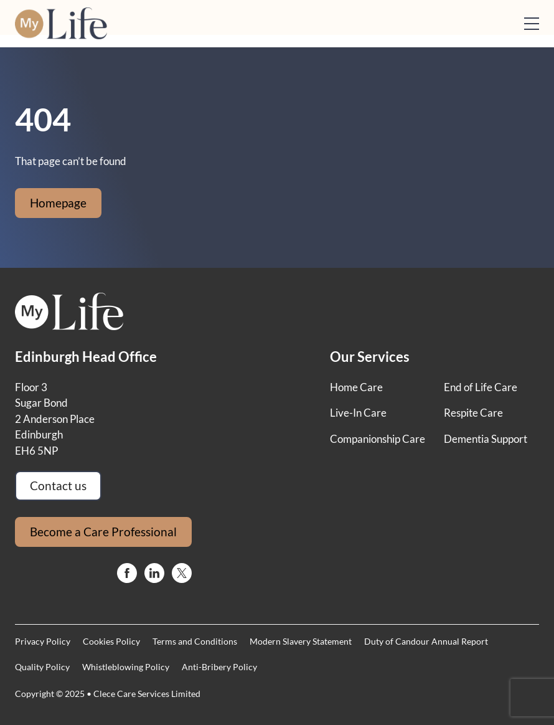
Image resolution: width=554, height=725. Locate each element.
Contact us (58, 485)
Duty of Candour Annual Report (426, 641)
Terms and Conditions (195, 641)
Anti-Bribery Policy (219, 666)
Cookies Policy (111, 641)
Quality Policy (42, 666)
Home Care (356, 387)
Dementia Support (485, 438)
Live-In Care (358, 412)
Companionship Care (377, 438)
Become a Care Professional (103, 531)
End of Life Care (480, 387)
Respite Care (473, 412)
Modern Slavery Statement (301, 641)
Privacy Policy (42, 641)
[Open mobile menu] (531, 23)
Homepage (58, 203)
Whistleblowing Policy (125, 666)
